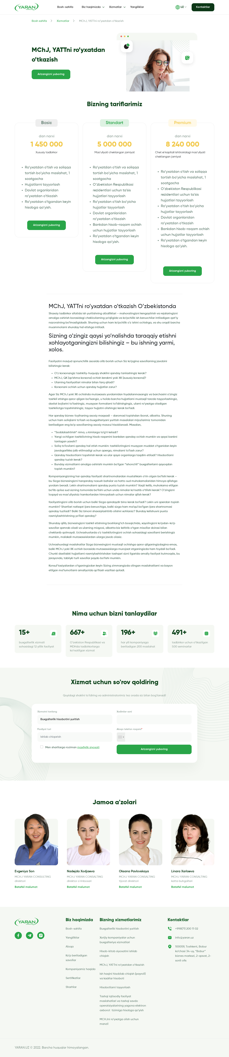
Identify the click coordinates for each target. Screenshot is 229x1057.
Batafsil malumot (26, 887)
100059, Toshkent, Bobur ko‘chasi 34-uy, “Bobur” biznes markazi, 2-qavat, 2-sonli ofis (193, 953)
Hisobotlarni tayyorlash (115, 987)
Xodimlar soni (124, 711)
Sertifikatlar (73, 978)
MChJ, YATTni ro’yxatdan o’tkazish (122, 965)
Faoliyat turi (44, 729)
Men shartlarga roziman (72, 747)
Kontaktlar (203, 7)
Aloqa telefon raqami (129, 729)
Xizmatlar (63, 21)
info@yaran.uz (184, 937)
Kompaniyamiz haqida (80, 969)
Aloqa (70, 946)
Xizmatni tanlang (47, 711)
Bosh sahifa (39, 21)
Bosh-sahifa (65, 7)
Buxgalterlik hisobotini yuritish (119, 928)
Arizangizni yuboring (51, 74)
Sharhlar (71, 987)
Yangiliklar (137, 7)
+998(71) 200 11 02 (186, 928)
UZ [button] (180, 7)
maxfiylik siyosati (88, 747)
